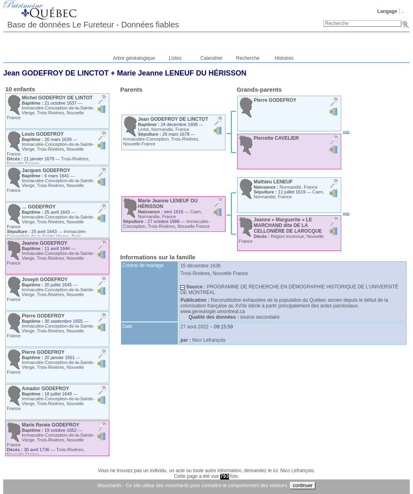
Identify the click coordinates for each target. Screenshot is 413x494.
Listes (175, 58)
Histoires (284, 58)
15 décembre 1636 (200, 266)
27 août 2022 (194, 327)
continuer (303, 485)
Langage (387, 11)
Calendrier (211, 58)
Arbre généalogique (134, 58)
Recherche (247, 58)
